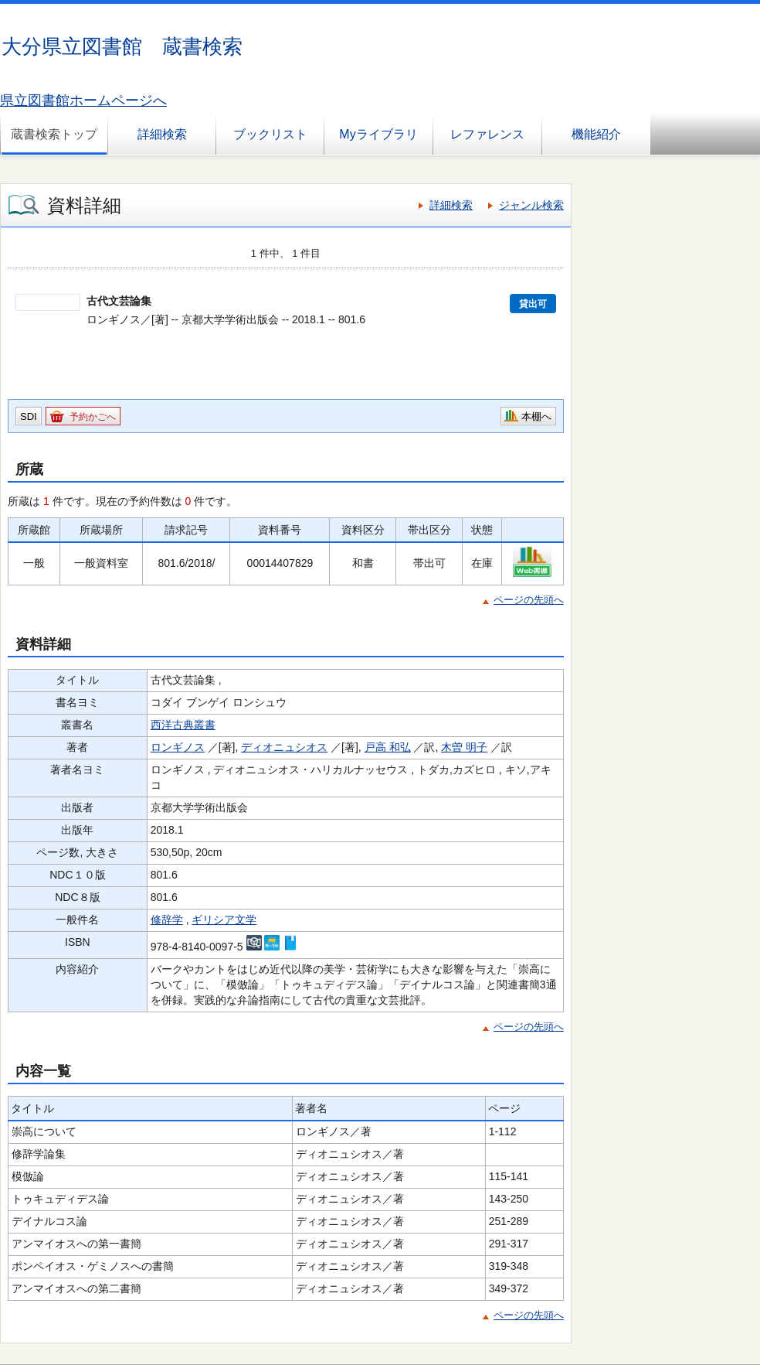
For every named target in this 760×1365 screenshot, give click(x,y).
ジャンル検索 (531, 205)
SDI (28, 416)
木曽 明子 (464, 747)
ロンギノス (178, 747)
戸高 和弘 (388, 747)
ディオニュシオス (284, 747)
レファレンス (487, 134)
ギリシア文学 (224, 919)
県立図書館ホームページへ (83, 100)
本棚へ (536, 416)
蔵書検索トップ (54, 134)
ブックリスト (270, 134)
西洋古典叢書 (183, 724)
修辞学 (167, 919)
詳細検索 (162, 134)
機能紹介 (596, 134)
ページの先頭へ (529, 600)
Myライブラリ (378, 134)
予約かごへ (93, 416)
